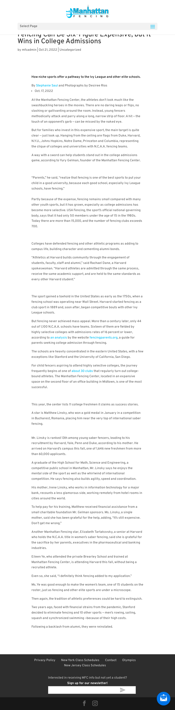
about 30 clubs (82, 371)
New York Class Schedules (80, 660)
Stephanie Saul (47, 86)
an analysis (58, 338)
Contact (110, 660)
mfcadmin (29, 50)
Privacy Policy (44, 660)
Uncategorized (70, 50)
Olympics (129, 660)
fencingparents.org (104, 338)
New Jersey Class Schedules (85, 665)
